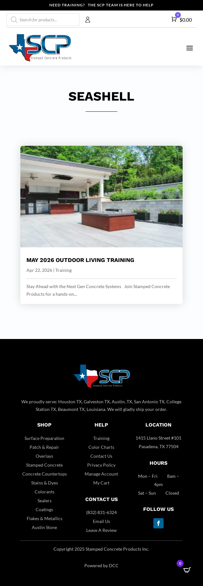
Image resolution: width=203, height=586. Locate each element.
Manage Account (101, 474)
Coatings (44, 509)
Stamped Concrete (44, 465)
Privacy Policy (101, 465)
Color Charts (101, 447)
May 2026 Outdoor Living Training (80, 260)
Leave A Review (101, 530)
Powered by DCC (101, 565)
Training (63, 270)
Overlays (44, 456)
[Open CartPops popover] (187, 570)
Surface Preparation (44, 438)
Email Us (101, 521)
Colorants (44, 491)
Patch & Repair (44, 447)
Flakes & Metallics (44, 518)
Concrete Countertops (44, 474)
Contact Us (101, 456)
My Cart (101, 482)
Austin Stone (44, 527)
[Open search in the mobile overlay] (43, 19)
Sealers (45, 500)
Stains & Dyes (44, 482)
